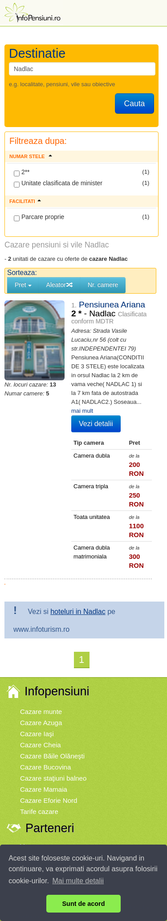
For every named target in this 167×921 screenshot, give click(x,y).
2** (22, 172)
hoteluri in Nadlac (78, 611)
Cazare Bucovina (45, 767)
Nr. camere (103, 284)
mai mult (82, 410)
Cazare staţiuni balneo (53, 778)
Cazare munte (41, 711)
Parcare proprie (39, 217)
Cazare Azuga (41, 722)
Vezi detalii (96, 423)
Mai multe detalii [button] (78, 881)
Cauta (134, 103)
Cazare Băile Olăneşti (52, 756)
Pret (23, 284)
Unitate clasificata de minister (58, 183)
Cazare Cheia (40, 745)
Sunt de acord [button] (83, 903)
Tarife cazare (39, 811)
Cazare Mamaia (43, 789)
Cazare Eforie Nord (48, 800)
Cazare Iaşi (37, 734)
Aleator (59, 284)
